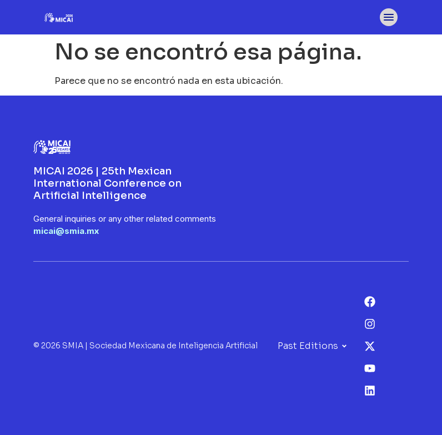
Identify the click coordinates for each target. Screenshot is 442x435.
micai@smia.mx (66, 231)
